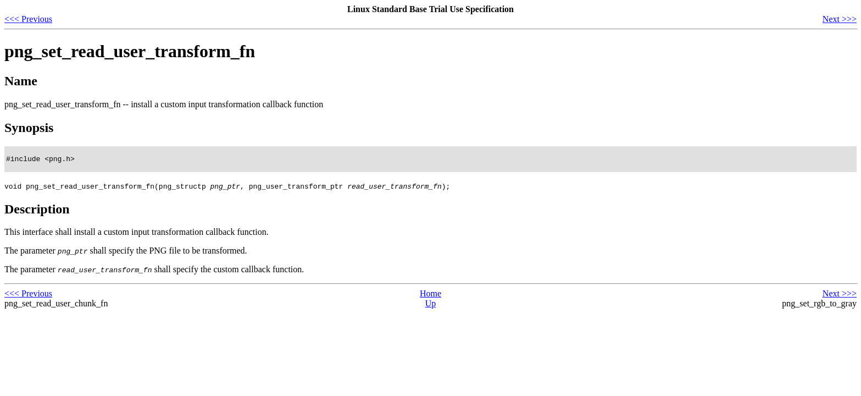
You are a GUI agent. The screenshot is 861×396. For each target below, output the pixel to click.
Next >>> (840, 19)
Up (430, 305)
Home (430, 295)
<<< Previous (28, 19)
